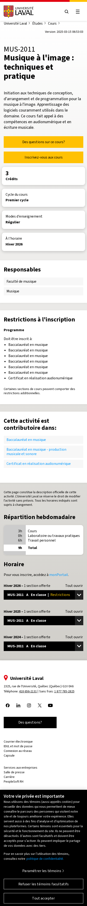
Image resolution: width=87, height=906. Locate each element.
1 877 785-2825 (64, 691)
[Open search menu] (66, 11)
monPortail (58, 574)
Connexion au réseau (18, 751)
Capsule (9, 755)
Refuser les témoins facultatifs (43, 886)
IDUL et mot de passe (18, 746)
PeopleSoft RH (13, 781)
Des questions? (30, 722)
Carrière (9, 777)
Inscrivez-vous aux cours (44, 157)
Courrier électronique (18, 741)
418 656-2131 (28, 691)
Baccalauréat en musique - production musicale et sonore (36, 451)
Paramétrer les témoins (41, 873)
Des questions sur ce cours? (43, 141)
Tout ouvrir (74, 586)
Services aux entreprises (20, 767)
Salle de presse (14, 772)
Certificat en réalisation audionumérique (38, 463)
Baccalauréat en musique (26, 439)
